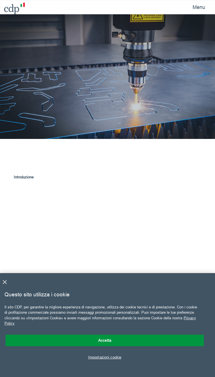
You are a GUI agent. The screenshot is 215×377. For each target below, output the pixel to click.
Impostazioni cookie (104, 357)
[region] (107, 325)
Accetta (104, 340)
